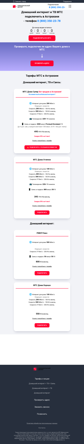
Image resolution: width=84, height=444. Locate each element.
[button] (69, 6)
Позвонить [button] (42, 414)
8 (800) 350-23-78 (49, 21)
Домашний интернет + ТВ (42, 388)
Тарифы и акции (42, 379)
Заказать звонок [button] (42, 407)
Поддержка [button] (67, 1)
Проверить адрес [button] (42, 400)
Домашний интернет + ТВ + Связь (42, 383)
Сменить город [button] (20, 1)
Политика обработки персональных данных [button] (42, 423)
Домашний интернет (42, 393)
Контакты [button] (42, 428)
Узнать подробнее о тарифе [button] (42, 141)
